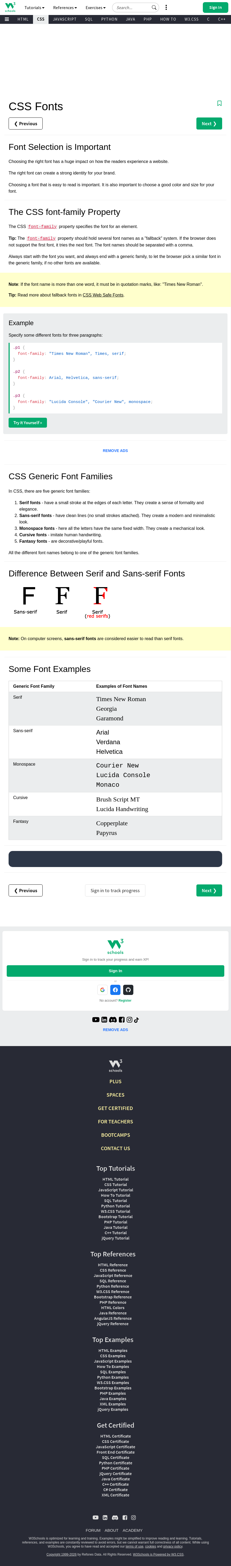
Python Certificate (115, 1462)
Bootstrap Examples (112, 1387)
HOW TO (168, 19)
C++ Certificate (115, 1484)
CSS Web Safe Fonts (103, 295)
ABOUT (112, 1530)
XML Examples (113, 1404)
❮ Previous (25, 123)
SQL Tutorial (115, 1200)
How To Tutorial (115, 1195)
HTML (23, 19)
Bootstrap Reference (113, 1296)
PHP (148, 19)
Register (125, 1000)
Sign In (115, 970)
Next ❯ (209, 123)
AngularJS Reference (113, 1318)
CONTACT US (115, 1148)
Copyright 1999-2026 (61, 1554)
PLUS (115, 1081)
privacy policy (172, 1546)
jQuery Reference (113, 1323)
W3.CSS (192, 19)
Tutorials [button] (34, 7)
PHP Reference (113, 1302)
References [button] (65, 7)
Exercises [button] (96, 7)
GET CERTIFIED (115, 1108)
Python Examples (113, 1377)
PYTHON (109, 19)
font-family (42, 227)
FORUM (93, 1530)
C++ (222, 19)
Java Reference (113, 1313)
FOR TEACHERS (115, 1121)
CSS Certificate (115, 1441)
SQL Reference (113, 1280)
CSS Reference (113, 1270)
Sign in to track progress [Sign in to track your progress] (115, 890)
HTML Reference (113, 1264)
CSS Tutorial (115, 1184)
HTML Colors (112, 1307)
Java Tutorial (115, 1227)
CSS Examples (113, 1355)
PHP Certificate (115, 1468)
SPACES (115, 1094)
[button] (154, 7)
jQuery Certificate (116, 1473)
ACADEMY (132, 1530)
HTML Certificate (115, 1436)
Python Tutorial (115, 1205)
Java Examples (113, 1398)
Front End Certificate (116, 1452)
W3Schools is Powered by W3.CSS (158, 1554)
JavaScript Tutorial (115, 1189)
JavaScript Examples (113, 1361)
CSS (41, 19)
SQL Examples (113, 1371)
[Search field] (135, 7)
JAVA (130, 19)
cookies (150, 1546)
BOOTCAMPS (115, 1134)
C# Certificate (115, 1489)
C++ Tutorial (116, 1232)
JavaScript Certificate (115, 1446)
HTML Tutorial (115, 1179)
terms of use (134, 1546)
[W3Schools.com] (115, 1068)
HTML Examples (112, 1350)
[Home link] (10, 7)
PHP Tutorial (115, 1222)
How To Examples (113, 1366)
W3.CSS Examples (113, 1382)
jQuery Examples (113, 1409)
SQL (89, 19)
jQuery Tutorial (115, 1238)
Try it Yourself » (27, 422)
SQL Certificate (115, 1457)
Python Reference (113, 1286)
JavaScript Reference (113, 1275)
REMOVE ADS (115, 450)
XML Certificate (115, 1494)
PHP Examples (113, 1393)
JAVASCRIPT (65, 19)
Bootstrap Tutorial (115, 1216)
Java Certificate (115, 1478)
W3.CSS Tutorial (115, 1211)
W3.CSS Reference (112, 1291)
